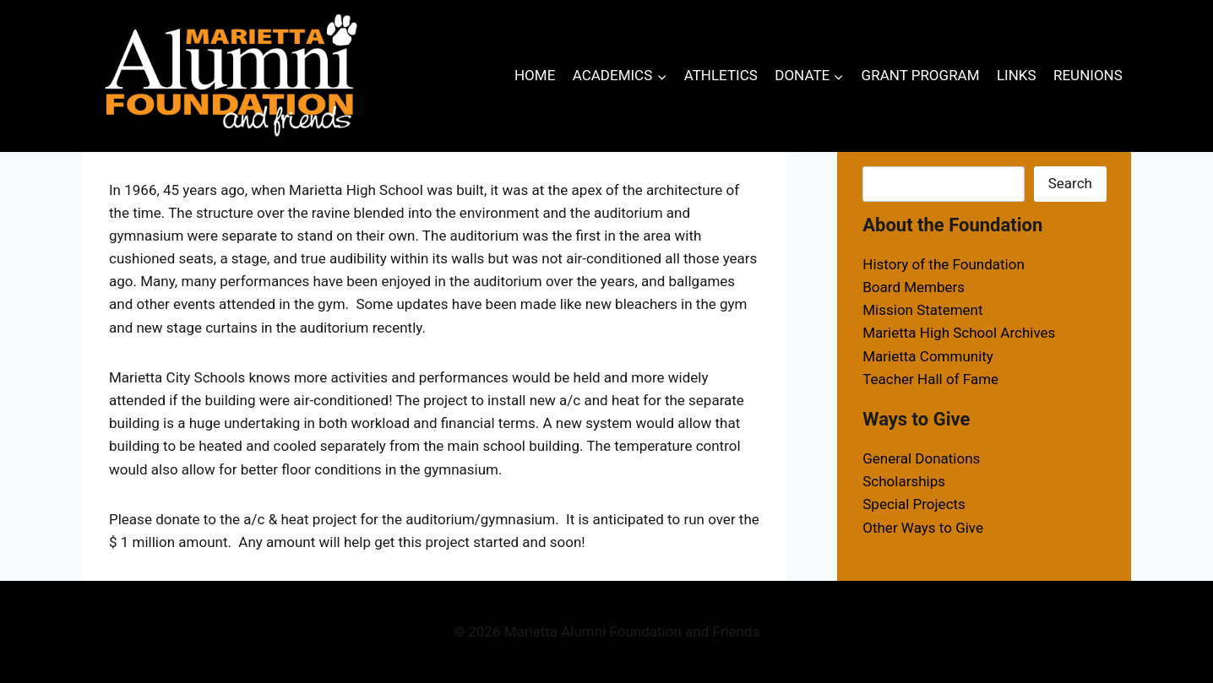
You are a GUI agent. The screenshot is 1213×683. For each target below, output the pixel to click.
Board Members (913, 287)
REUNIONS (1088, 75)
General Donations (921, 458)
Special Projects (914, 504)
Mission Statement (922, 309)
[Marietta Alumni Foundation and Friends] (230, 76)
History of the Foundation (943, 264)
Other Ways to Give (922, 527)
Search (1070, 183)
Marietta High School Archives (958, 332)
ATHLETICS (721, 75)
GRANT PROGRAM (921, 75)
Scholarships (903, 481)
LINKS (1016, 75)
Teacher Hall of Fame (930, 379)
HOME (534, 75)
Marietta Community (927, 356)
